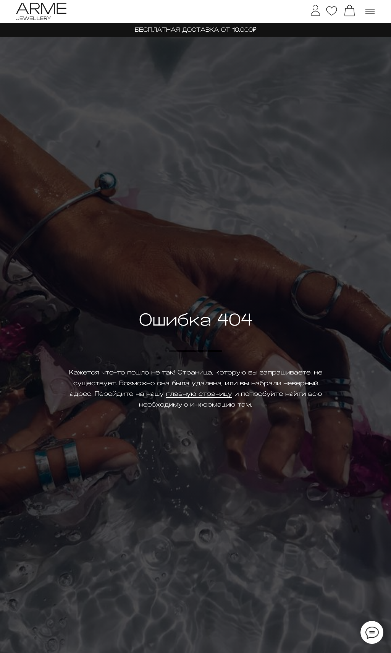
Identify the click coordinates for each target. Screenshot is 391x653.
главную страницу (199, 394)
